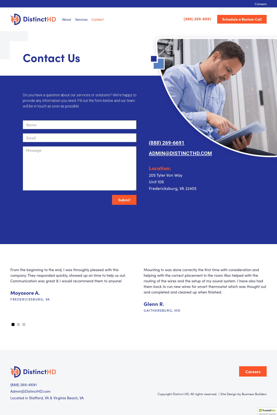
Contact (98, 19)
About (66, 19)
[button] (13, 324)
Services (81, 19)
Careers (261, 3)
